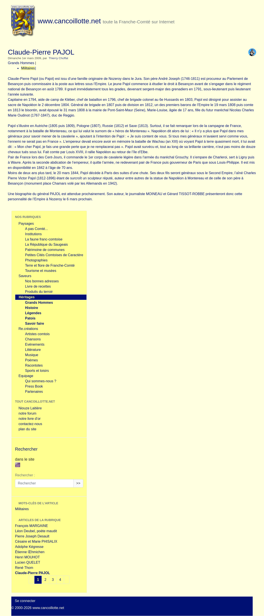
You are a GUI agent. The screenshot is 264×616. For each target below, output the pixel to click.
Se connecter (25, 601)
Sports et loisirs (37, 370)
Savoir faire (34, 323)
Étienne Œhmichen (29, 552)
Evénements (34, 344)
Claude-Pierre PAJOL (32, 573)
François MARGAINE (31, 526)
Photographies (36, 260)
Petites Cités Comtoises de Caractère (54, 255)
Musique (31, 355)
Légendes (33, 313)
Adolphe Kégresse (29, 547)
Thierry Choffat (58, 58)
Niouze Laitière (30, 408)
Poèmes (31, 360)
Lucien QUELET (27, 562)
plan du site (27, 429)
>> (78, 483)
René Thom (24, 568)
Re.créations (28, 329)
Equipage (26, 376)
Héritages (27, 297)
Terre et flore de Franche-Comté (50, 265)
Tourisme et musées (40, 271)
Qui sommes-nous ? (40, 381)
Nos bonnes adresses (42, 281)
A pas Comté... (36, 229)
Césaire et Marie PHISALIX (36, 541)
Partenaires (34, 391)
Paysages (26, 223)
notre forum (27, 413)
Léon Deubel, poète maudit (36, 531)
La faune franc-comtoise (44, 239)
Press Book (34, 386)
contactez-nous (30, 424)
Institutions (33, 234)
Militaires (28, 68)
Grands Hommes (21, 63)
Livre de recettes (38, 286)
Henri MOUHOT (27, 557)
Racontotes (34, 365)
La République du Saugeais (46, 244)
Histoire (31, 308)
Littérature (33, 350)
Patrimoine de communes (44, 250)
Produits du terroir (39, 291)
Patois (30, 318)
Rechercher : (25, 475)
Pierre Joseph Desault (32, 536)
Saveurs (25, 276)
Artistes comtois (37, 334)
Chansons (33, 339)
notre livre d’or (30, 418)
